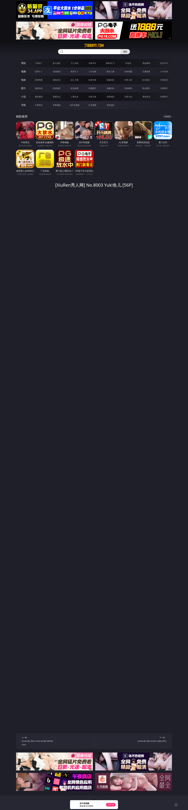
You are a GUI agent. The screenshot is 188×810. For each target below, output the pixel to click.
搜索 (125, 51)
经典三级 (128, 80)
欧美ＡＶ (74, 71)
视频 (23, 71)
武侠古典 (92, 96)
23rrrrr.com (94, 45)
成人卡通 (74, 80)
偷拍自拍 (56, 80)
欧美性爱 (92, 80)
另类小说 (128, 96)
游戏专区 (92, 63)
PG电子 (38, 63)
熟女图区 (146, 88)
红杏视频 (92, 105)
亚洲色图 (56, 88)
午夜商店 (39, 105)
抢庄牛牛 (164, 63)
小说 (23, 96)
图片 (23, 88)
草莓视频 (56, 105)
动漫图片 (92, 88)
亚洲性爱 (39, 80)
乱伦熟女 (146, 80)
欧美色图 (74, 88)
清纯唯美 (128, 88)
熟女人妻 (110, 71)
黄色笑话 (146, 96)
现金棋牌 (146, 63)
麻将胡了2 (110, 63)
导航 (23, 105)
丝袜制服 (128, 71)
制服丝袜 (110, 80)
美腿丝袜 (110, 88)
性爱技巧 (164, 96)
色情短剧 (110, 105)
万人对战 (74, 63)
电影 (23, 79)
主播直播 (146, 71)
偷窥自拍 (39, 88)
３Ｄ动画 (92, 71)
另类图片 (164, 88)
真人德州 (56, 63)
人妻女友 (74, 96)
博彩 (23, 63)
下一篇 (150, 739)
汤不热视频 (74, 105)
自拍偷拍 (56, 71)
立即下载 (110, 805)
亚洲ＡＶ (39, 71)
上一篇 (37, 741)
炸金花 (128, 63)
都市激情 (39, 96)
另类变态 (164, 80)
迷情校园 (110, 96)
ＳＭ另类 (164, 71)
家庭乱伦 (56, 96)
